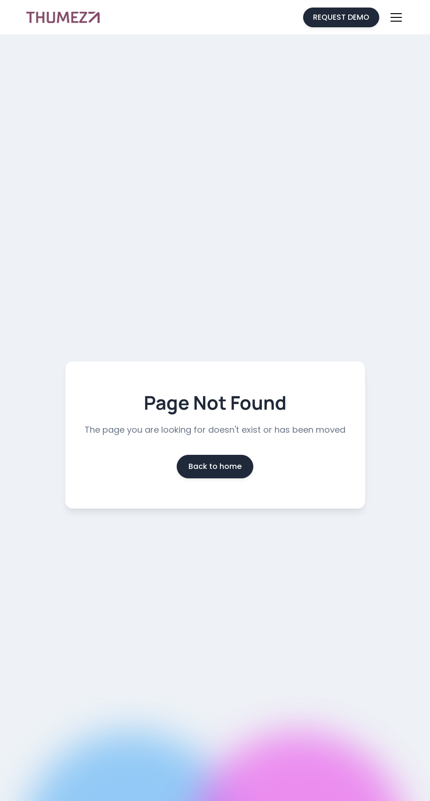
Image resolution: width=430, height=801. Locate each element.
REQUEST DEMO (341, 17)
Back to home (215, 466)
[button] (394, 17)
